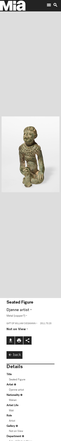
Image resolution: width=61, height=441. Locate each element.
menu (48, 5)
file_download (10, 340)
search (55, 5)
